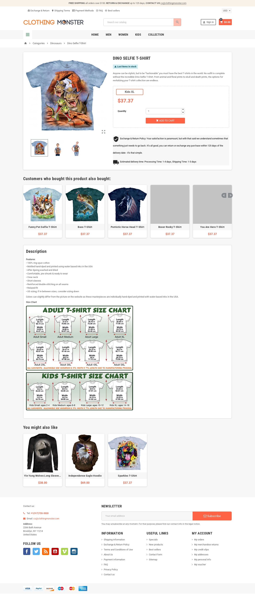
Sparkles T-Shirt (127, 476)
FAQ (99, 10)
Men (108, 34)
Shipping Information (114, 540)
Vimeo (64, 551)
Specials (153, 540)
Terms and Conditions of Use (118, 550)
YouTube (55, 551)
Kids (138, 34)
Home (95, 34)
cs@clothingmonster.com (173, 3)
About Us (108, 555)
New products (156, 545)
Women (123, 34)
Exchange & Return (38, 10)
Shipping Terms (61, 10)
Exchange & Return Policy (116, 545)
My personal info (202, 560)
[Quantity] (163, 111)
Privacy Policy (111, 570)
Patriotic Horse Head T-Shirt (127, 227)
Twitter (36, 551)
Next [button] (229, 179)
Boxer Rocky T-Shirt (170, 227)
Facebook (26, 551)
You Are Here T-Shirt (212, 227)
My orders (199, 540)
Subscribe (212, 516)
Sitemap (153, 560)
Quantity (122, 111)
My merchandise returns (206, 545)
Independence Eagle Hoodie (85, 476)
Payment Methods (83, 10)
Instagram (74, 551)
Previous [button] (223, 179)
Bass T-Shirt (85, 227)
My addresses (201, 555)
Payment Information (114, 560)
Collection (156, 34)
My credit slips (201, 550)
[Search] (142, 22)
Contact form (155, 555)
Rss (45, 551)
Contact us (109, 575)
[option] (42, 211)
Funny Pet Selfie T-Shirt (43, 227)
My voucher (200, 565)
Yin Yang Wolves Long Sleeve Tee (44, 476)
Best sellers (112, 10)
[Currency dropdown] (227, 10)
